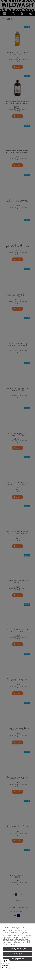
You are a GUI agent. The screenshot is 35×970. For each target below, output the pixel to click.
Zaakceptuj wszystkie (17, 959)
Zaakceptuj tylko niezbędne (17, 949)
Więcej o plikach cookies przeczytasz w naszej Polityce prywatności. (17, 943)
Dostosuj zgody (17, 954)
